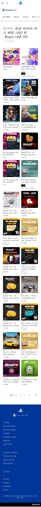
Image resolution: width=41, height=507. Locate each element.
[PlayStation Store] (10, 10)
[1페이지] (11, 395)
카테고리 (17, 17)
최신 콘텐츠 (7, 17)
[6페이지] (29, 395)
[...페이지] (25, 395)
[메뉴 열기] (2, 3)
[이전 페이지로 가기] (5, 395)
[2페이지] (16, 395)
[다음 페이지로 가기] (36, 395)
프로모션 (26, 17)
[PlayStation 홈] (20, 3)
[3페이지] (20, 395)
